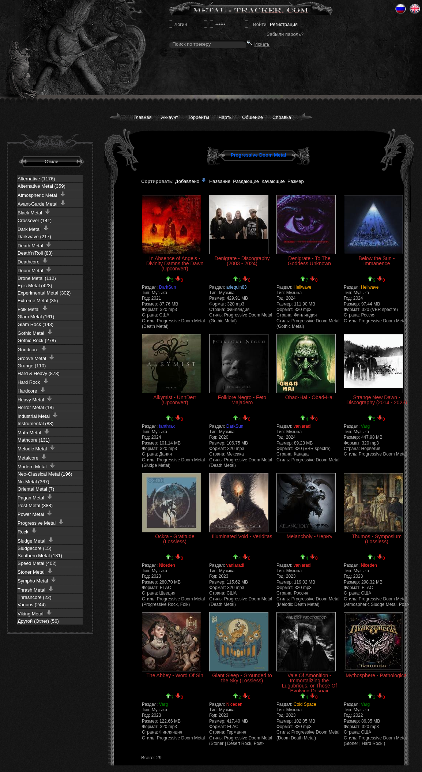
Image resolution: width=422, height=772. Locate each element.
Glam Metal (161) (36, 316)
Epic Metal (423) (35, 285)
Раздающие (246, 181)
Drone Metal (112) (37, 278)
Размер (295, 181)
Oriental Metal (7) (36, 489)
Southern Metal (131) (40, 555)
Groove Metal (36, 357)
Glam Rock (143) (35, 324)
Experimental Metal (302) (44, 293)
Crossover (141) (35, 220)
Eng (415, 9)
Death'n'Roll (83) (35, 253)
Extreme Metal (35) (38, 300)
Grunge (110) (32, 365)
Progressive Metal (41, 522)
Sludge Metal (36, 540)
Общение (252, 117)
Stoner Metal (35, 571)
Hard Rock (33, 381)
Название (219, 181)
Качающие (273, 181)
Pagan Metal (35, 497)
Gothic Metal (35, 332)
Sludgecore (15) (35, 548)
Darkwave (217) (34, 236)
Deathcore (33, 261)
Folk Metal (33, 308)
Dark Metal (33, 228)
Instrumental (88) (35, 423)
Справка (281, 117)
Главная (142, 117)
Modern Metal (36, 465)
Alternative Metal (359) (41, 186)
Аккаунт (169, 117)
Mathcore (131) (34, 440)
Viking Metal (35, 613)
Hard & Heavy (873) (39, 373)
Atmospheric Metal (41, 194)
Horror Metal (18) (36, 407)
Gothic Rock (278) (37, 340)
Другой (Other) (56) (38, 621)
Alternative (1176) (36, 178)
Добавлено (191, 181)
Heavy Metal (35, 399)
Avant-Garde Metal (42, 203)
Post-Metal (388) (35, 505)
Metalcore (32, 457)
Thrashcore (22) (34, 597)
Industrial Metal (38, 415)
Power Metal (35, 513)
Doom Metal (35, 269)
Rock (27, 531)
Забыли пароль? (285, 34)
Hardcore (32, 390)
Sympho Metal (37, 580)
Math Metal (34, 431)
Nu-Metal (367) (33, 481)
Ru (400, 9)
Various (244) (32, 604)
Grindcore (32, 348)
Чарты (226, 117)
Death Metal (35, 244)
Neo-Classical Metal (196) (45, 474)
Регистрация (284, 24)
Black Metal (34, 212)
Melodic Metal (36, 448)
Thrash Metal (36, 589)
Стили (51, 161)
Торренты (198, 117)
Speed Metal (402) (37, 563)
